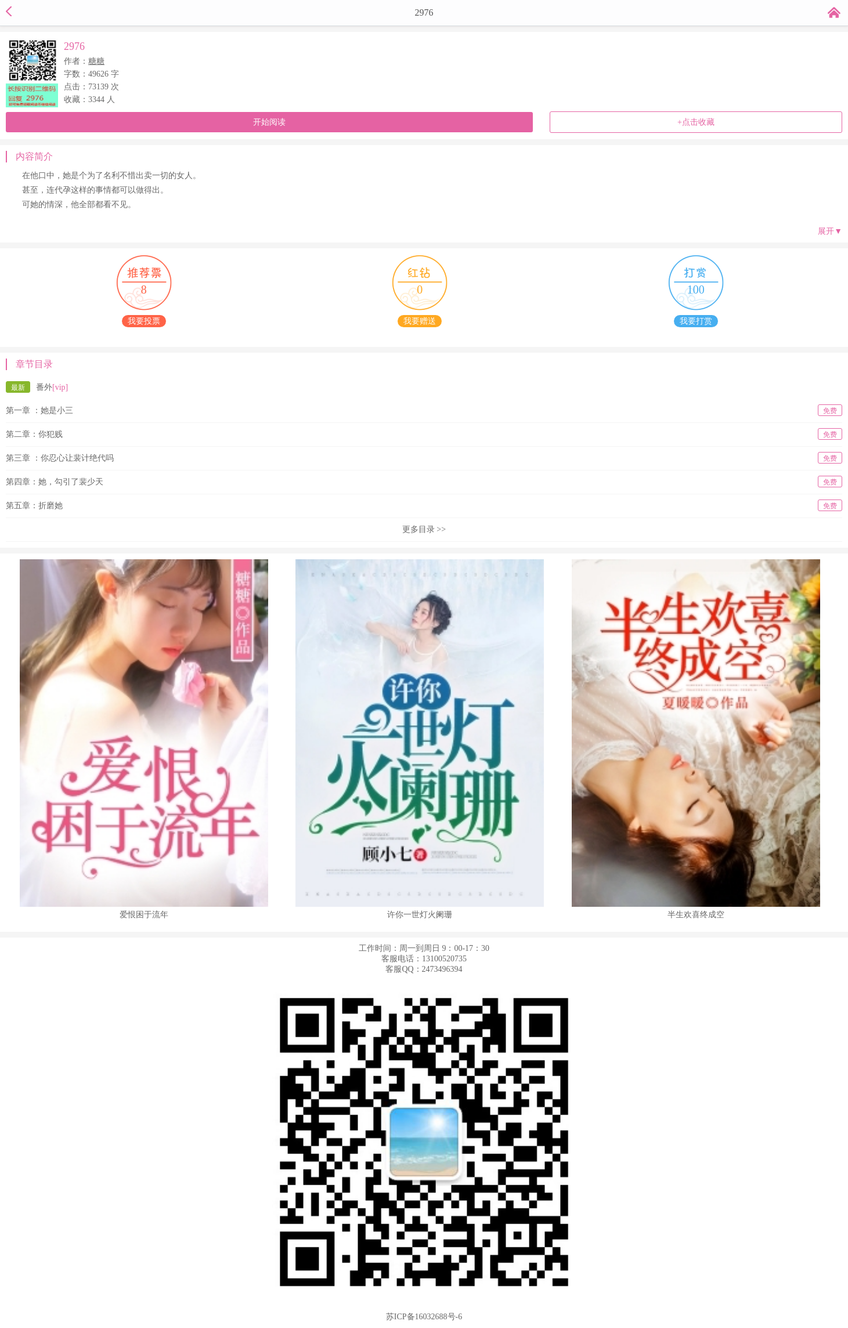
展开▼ (830, 231)
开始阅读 (269, 122)
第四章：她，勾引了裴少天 (424, 481)
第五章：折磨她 (424, 505)
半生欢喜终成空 (695, 914)
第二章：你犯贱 (424, 434)
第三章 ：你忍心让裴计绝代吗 (424, 458)
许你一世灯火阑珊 (419, 914)
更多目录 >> (424, 529)
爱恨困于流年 (144, 914)
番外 (37, 387)
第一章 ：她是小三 (424, 410)
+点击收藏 (696, 122)
